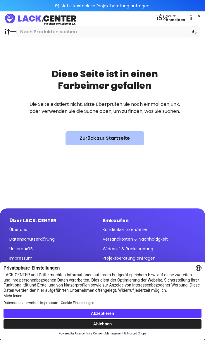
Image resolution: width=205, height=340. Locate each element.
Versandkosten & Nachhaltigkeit (135, 239)
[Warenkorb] (194, 17)
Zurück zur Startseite (105, 138)
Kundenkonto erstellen (126, 229)
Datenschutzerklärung (32, 239)
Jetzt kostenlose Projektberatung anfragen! (102, 6)
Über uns (18, 229)
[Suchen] (194, 31)
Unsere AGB (21, 249)
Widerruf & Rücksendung (128, 249)
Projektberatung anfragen (129, 258)
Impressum (20, 258)
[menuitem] (9, 31)
